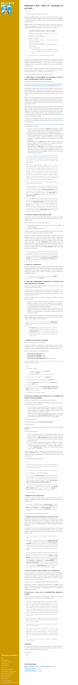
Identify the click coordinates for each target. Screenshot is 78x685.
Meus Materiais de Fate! (7, 675)
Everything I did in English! (7, 669)
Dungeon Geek (45, 14)
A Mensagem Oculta (33, 669)
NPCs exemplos (5, 678)
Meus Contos (4, 667)
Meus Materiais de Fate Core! (8, 673)
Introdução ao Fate (6, 676)
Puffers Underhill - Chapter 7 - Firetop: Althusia (40, 666)
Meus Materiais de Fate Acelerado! (9, 671)
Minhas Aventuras (5, 663)
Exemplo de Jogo (5, 660)
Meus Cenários (5, 665)
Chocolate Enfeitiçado (33, 671)
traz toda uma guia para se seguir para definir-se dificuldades (44, 124)
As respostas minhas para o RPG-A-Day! (10, 682)
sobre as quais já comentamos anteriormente (46, 361)
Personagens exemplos (6, 680)
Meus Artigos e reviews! (7, 662)
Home (3, 658)
